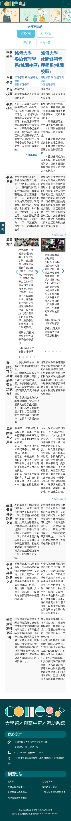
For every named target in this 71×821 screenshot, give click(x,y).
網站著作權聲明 (45, 810)
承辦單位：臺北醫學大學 (26, 747)
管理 (19, 77)
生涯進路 (26, 42)
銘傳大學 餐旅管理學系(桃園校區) (26, 59)
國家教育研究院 (49, 787)
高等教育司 (47, 781)
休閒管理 (48, 84)
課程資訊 (45, 33)
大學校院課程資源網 (17, 798)
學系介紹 (26, 33)
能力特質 (45, 42)
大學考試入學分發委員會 (54, 792)
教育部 (11, 781)
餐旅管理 (21, 84)
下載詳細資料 (32, 154)
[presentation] (17, 272)
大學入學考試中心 (16, 787)
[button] (19, 357)
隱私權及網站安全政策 (28, 810)
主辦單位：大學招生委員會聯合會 (31, 742)
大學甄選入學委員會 (17, 792)
